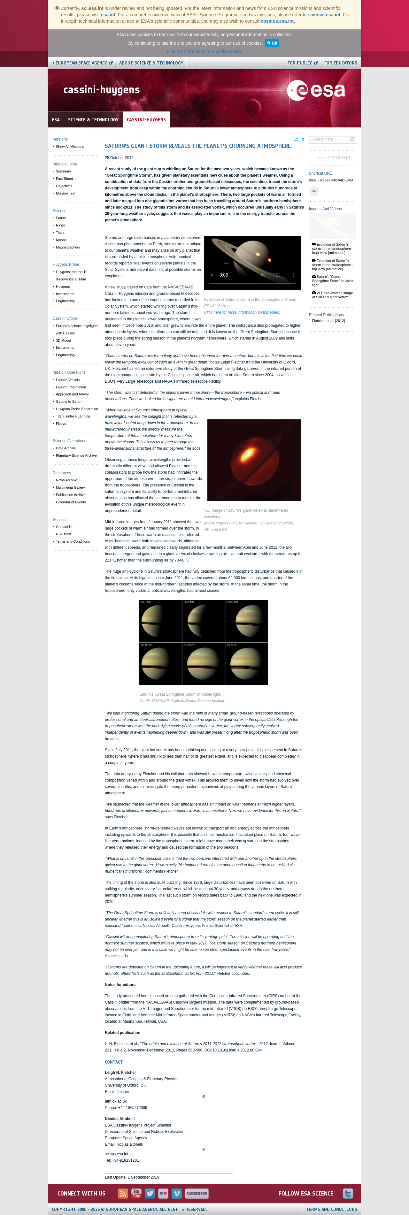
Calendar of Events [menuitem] (71, 502)
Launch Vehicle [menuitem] (68, 380)
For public (300, 63)
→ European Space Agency (79, 63)
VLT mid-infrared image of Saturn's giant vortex (332, 295)
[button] (314, 191)
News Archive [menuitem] (66, 480)
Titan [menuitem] (60, 232)
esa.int (108, 14)
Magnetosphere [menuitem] (68, 247)
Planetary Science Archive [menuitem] (76, 455)
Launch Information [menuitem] (71, 387)
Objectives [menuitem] (64, 186)
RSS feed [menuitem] (63, 534)
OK (274, 43)
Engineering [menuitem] (65, 301)
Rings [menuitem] (60, 225)
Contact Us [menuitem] (64, 527)
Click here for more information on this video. (242, 312)
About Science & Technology (151, 63)
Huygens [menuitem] (63, 286)
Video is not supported (252, 263)
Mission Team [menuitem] (66, 193)
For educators (340, 63)
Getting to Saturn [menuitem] (69, 401)
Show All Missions (70, 147)
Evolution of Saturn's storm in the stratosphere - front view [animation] (332, 248)
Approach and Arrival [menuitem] (72, 394)
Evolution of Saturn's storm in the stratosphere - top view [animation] (332, 265)
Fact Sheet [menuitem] (64, 178)
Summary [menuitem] (63, 171)
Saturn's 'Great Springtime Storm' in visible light (333, 281)
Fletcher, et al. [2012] (328, 321)
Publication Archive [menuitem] (71, 495)
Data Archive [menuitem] (66, 448)
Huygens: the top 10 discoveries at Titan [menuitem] (71, 275)
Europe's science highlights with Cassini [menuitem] (77, 329)
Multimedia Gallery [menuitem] (70, 487)
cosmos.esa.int (277, 21)
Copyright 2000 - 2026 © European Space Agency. (129, 1209)
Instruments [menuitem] (65, 294)
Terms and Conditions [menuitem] (73, 541)
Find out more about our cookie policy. (204, 51)
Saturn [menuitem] (61, 218)
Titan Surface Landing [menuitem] (73, 416)
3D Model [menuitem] (63, 340)
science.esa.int (324, 14)
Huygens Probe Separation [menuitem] (77, 409)
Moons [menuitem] (61, 240)
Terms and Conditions (331, 1209)
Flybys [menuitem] (61, 423)
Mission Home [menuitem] (65, 164)
